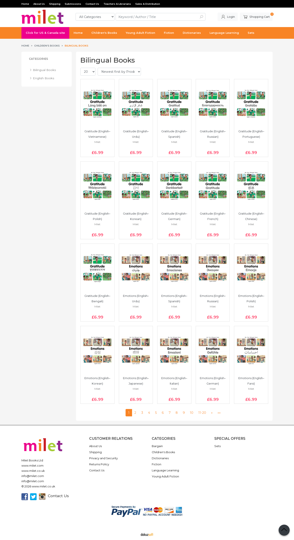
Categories (38, 58)
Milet (97, 142)
